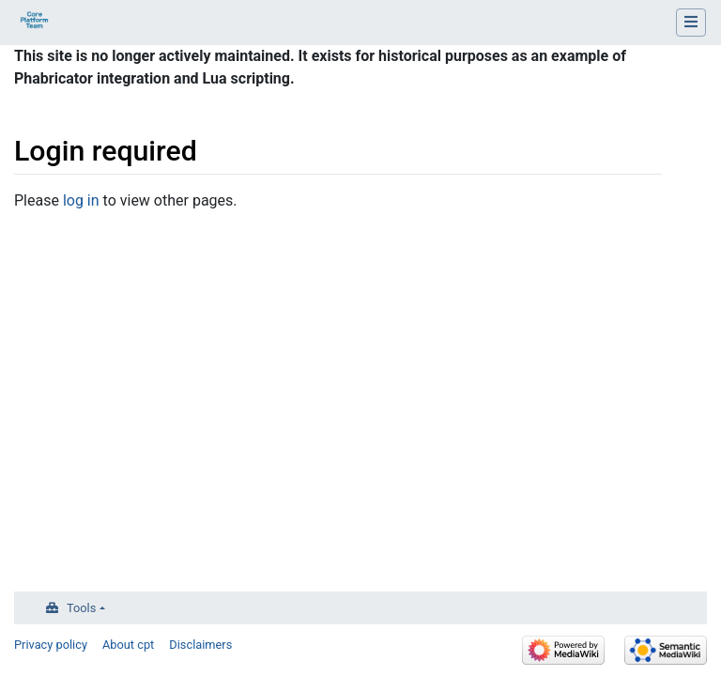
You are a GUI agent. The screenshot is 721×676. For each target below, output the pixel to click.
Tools (81, 608)
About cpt (128, 645)
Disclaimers (200, 645)
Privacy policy (50, 645)
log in (81, 200)
